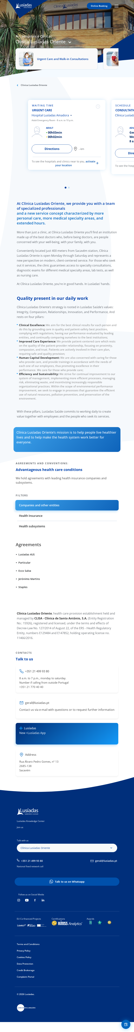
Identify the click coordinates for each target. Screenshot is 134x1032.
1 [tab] (65, 188)
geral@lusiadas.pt (106, 861)
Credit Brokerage (25, 970)
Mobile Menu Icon (116, 6)
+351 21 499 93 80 (32, 861)
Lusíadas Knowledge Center (31, 821)
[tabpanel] (69, 135)
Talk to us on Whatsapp (70, 881)
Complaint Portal (25, 976)
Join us (20, 827)
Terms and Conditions (28, 944)
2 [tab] (69, 188)
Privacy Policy (23, 950)
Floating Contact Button (126, 1024)
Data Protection (25, 963)
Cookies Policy (24, 957)
